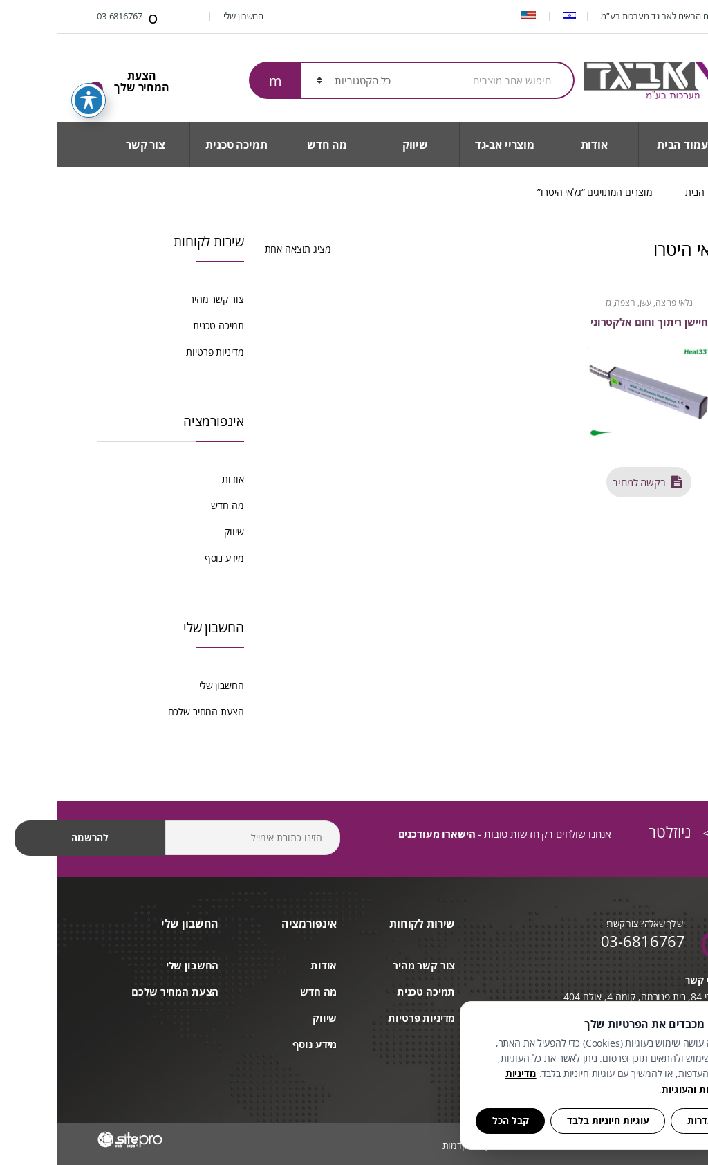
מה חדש (270, 144)
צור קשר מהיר (159, 299)
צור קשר (88, 144)
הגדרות (645, 1120)
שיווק (358, 144)
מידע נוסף (167, 558)
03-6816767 (70, 17)
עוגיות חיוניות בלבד (551, 1120)
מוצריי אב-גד (447, 144)
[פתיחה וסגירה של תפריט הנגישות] (31, 81)
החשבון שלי (193, 16)
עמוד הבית (625, 144)
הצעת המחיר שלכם (149, 711)
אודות (536, 144)
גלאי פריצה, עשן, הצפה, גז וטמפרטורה (591, 307)
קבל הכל (453, 1120)
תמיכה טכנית (178, 144)
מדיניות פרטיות (157, 351)
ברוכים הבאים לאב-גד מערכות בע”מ (606, 16)
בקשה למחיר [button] (584, 480)
